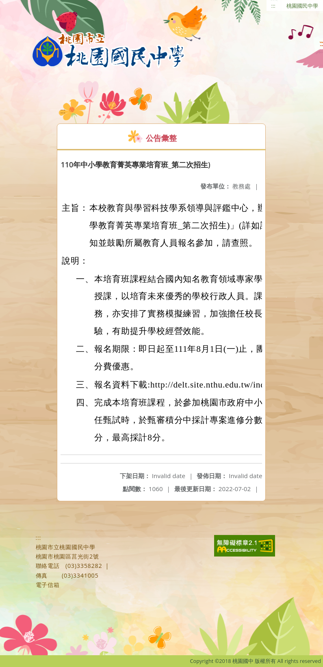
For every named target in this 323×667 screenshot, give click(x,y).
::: (273, 5)
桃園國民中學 (302, 5)
